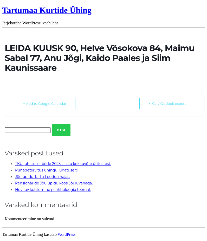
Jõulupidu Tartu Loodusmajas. (42, 176)
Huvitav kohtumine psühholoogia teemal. (53, 189)
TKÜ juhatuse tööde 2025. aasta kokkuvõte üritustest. (63, 163)
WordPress (67, 234)
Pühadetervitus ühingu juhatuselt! (46, 170)
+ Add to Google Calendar (44, 103)
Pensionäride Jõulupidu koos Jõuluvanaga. (54, 183)
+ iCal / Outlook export (167, 103)
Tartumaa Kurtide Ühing (47, 10)
